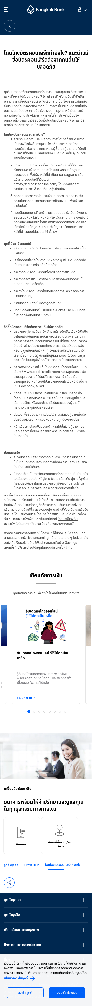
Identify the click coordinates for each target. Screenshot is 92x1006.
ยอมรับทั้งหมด (67, 993)
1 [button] (29, 712)
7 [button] (60, 712)
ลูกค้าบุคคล (11, 865)
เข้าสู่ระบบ (81, 8)
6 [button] (55, 712)
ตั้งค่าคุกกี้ (25, 993)
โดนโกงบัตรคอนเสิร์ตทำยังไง (62, 865)
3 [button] (39, 712)
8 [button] (65, 712)
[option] (46, 653)
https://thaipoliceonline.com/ (36, 184)
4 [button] (44, 712)
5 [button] (50, 712)
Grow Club (31, 865)
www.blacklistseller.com (42, 372)
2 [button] (34, 712)
